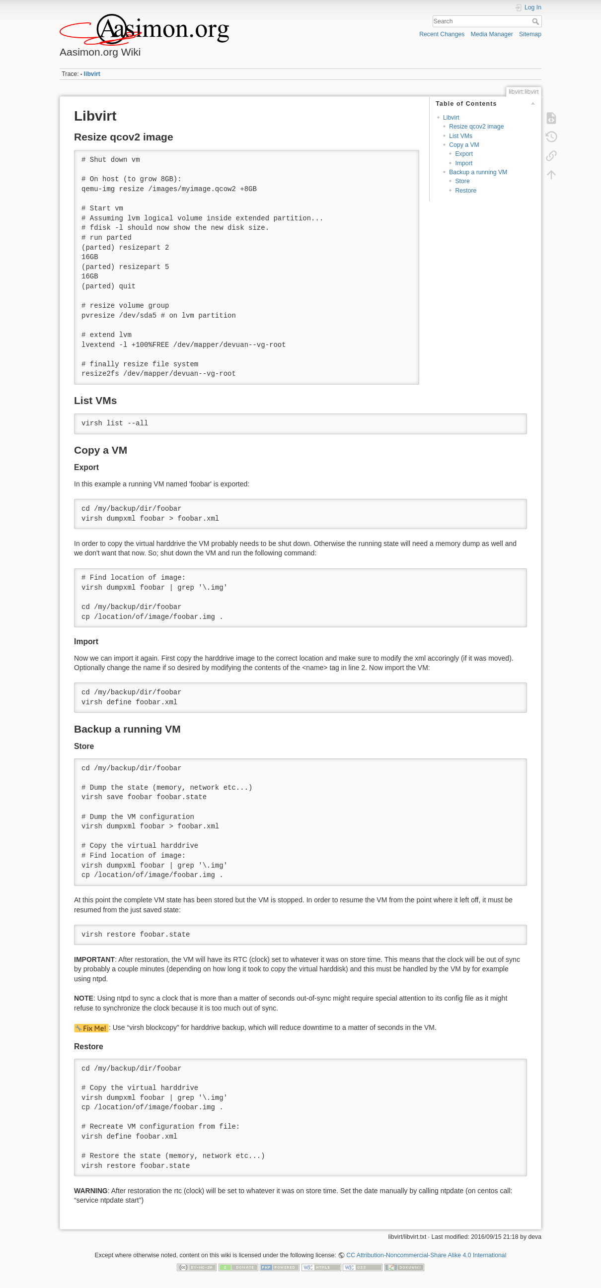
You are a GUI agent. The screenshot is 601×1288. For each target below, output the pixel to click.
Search (536, 21)
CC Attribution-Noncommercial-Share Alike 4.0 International (426, 1255)
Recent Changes (441, 34)
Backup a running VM (478, 172)
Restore (465, 190)
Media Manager (492, 34)
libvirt (92, 73)
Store (462, 181)
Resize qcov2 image (476, 126)
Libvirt (451, 117)
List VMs (460, 136)
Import (463, 163)
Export (463, 153)
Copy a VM (464, 144)
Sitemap (530, 34)
